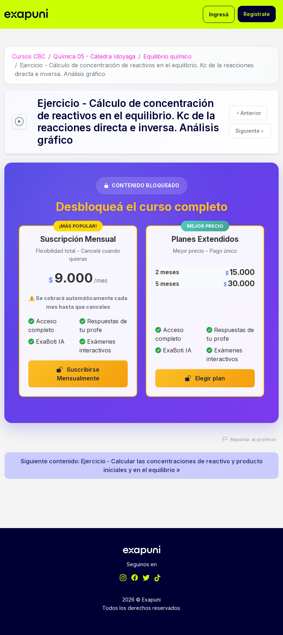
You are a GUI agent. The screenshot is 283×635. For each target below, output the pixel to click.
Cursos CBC (28, 56)
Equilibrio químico (167, 56)
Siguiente (249, 131)
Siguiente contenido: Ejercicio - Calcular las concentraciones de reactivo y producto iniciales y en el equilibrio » (142, 466)
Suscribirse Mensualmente (78, 374)
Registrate (256, 14)
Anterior (249, 112)
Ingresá (219, 14)
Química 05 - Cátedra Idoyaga (94, 56)
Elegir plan (205, 378)
